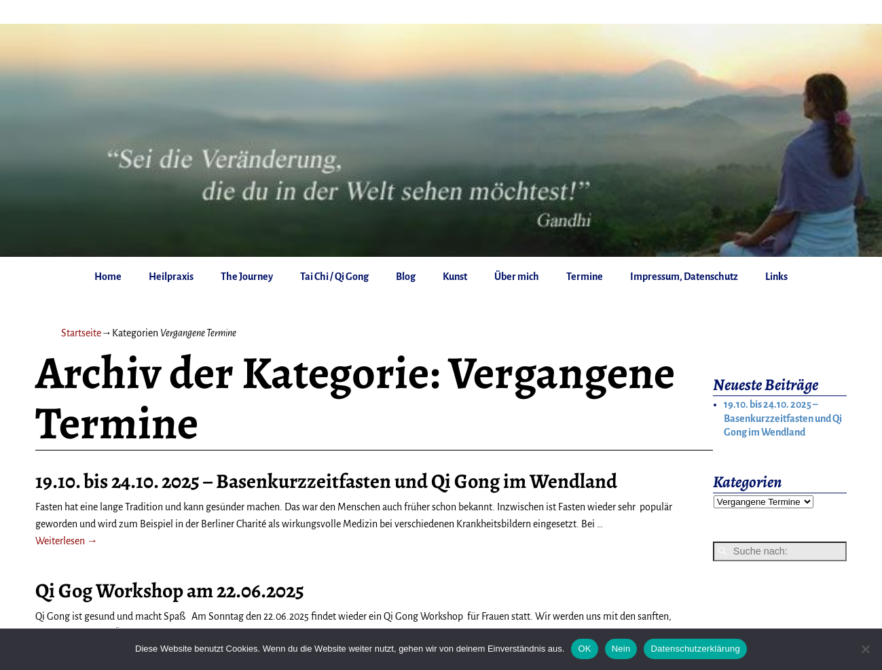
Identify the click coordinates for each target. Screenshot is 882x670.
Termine (584, 276)
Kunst (455, 276)
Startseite (81, 333)
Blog (406, 276)
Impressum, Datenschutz (684, 276)
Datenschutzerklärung (694, 648)
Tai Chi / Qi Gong (334, 276)
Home (108, 276)
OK (584, 648)
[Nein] (865, 649)
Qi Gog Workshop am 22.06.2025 (169, 590)
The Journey (247, 276)
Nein (621, 648)
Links (776, 276)
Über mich (516, 276)
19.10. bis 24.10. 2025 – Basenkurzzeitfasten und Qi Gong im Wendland (326, 481)
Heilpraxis (171, 276)
